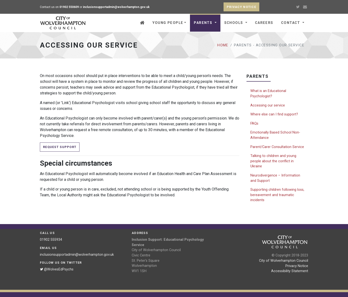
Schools (234, 23)
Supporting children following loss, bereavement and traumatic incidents (277, 195)
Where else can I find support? (274, 114)
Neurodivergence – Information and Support (275, 178)
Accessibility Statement (289, 271)
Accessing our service (267, 105)
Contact (291, 23)
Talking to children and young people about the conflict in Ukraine (273, 161)
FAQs (254, 123)
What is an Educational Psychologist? (268, 93)
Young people (167, 23)
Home (222, 45)
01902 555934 (51, 240)
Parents (204, 23)
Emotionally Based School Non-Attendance (275, 135)
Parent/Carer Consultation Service (277, 147)
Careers (264, 23)
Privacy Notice (296, 266)
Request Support (59, 147)
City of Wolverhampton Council (283, 261)
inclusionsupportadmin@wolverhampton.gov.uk (77, 255)
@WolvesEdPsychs (56, 269)
